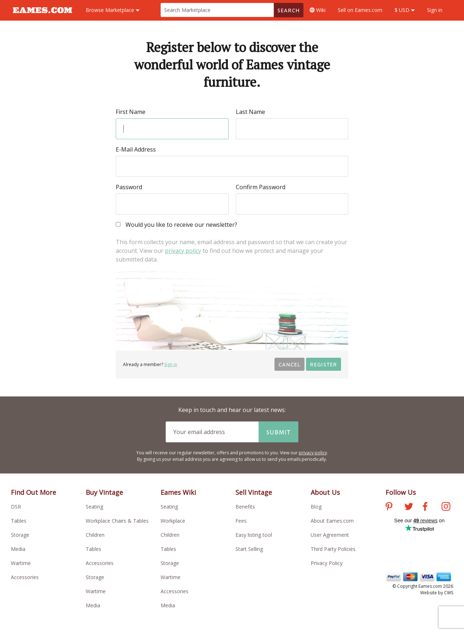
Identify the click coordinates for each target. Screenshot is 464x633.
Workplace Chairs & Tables (117, 520)
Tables (18, 520)
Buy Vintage (104, 492)
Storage (20, 534)
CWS (448, 593)
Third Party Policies (333, 548)
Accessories (25, 577)
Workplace (173, 520)
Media (18, 548)
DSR (16, 506)
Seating (94, 506)
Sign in (434, 10)
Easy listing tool (253, 534)
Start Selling (249, 548)
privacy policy (183, 251)
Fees (241, 520)
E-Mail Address (136, 149)
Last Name (250, 112)
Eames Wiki (178, 492)
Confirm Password (260, 187)
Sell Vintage (253, 492)
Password (129, 187)
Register (323, 364)
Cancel (289, 364)
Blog (316, 506)
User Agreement (330, 534)
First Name (130, 112)
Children (95, 534)
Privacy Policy (326, 563)
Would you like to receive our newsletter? (176, 225)
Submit (278, 432)
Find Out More (33, 492)
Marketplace (113, 10)
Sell (360, 10)
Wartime (21, 563)
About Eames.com (332, 520)
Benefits (245, 506)
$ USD (405, 10)
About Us (325, 492)
